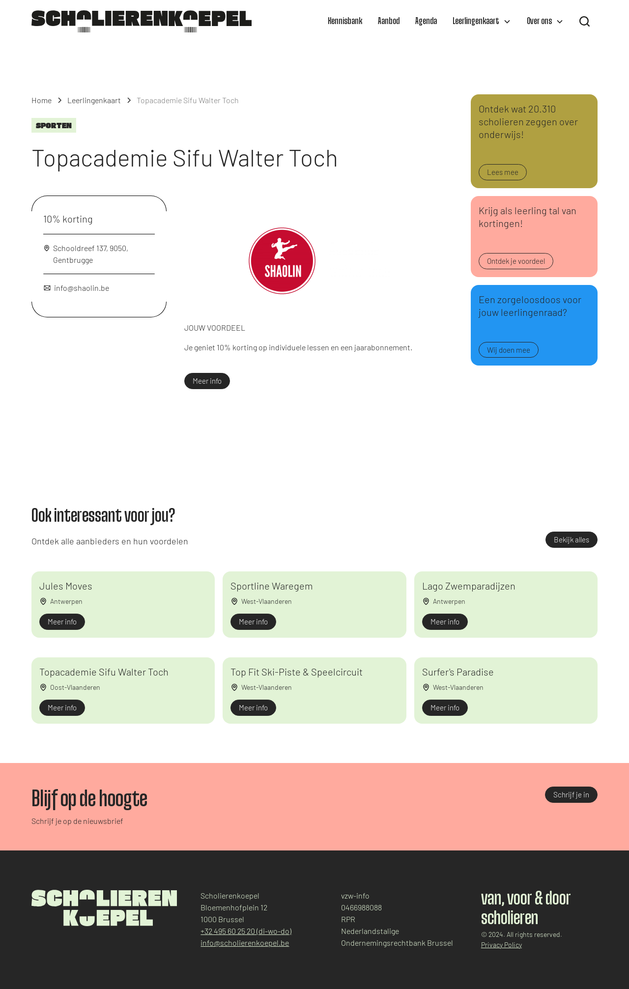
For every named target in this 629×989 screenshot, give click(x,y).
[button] (482, 21)
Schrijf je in (571, 794)
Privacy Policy (501, 944)
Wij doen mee (508, 349)
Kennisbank (345, 22)
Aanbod (389, 22)
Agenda (426, 22)
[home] (141, 21)
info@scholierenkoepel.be (244, 942)
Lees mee (502, 172)
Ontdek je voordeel (516, 260)
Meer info (207, 380)
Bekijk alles (571, 539)
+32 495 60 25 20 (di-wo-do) (245, 930)
